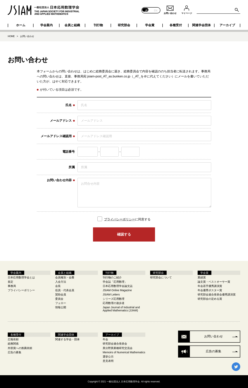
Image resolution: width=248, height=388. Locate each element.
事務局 (12, 286)
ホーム (20, 25)
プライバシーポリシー (119, 219)
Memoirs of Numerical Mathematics (124, 352)
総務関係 (13, 343)
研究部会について (161, 277)
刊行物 (98, 25)
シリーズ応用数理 (113, 298)
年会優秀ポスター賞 (210, 290)
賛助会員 (60, 294)
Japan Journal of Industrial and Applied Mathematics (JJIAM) (121, 309)
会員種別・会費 (64, 277)
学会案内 (46, 25)
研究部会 (124, 25)
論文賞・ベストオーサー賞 (214, 281)
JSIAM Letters (111, 294)
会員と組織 (72, 25)
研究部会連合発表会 (115, 343)
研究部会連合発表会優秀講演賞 (217, 294)
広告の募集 (14, 352)
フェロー (60, 303)
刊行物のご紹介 (112, 277)
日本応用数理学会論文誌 (118, 286)
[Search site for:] (218, 10)
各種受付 (176, 25)
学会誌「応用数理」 (115, 281)
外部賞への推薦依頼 (20, 348)
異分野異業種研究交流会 (118, 348)
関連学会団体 (201, 25)
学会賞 (149, 25)
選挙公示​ (108, 356)
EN (155, 10)
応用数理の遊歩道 (113, 303)
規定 (10, 281)
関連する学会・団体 (67, 339)
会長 (58, 286)
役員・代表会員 (64, 290)
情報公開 (60, 307)
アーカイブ (227, 25)
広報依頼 (13, 339)
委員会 (59, 298)
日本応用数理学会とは (21, 277)
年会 (105, 339)
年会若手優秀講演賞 (210, 286)
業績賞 (202, 277)
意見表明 (108, 360)
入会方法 (60, 281)
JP (146, 10)
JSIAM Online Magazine (117, 290)
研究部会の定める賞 (210, 298)
